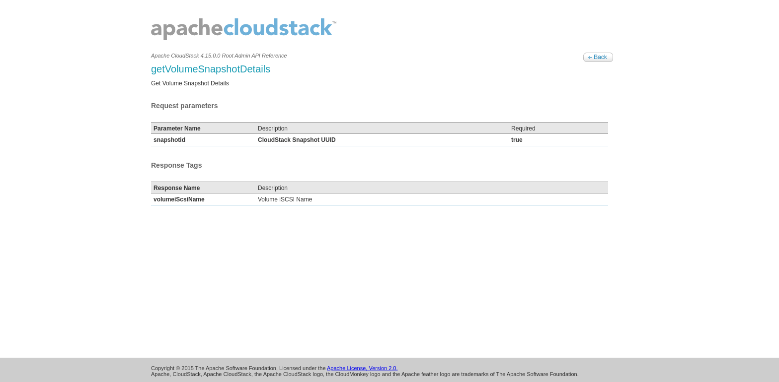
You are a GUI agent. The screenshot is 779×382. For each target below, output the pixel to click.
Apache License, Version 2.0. (362, 368)
